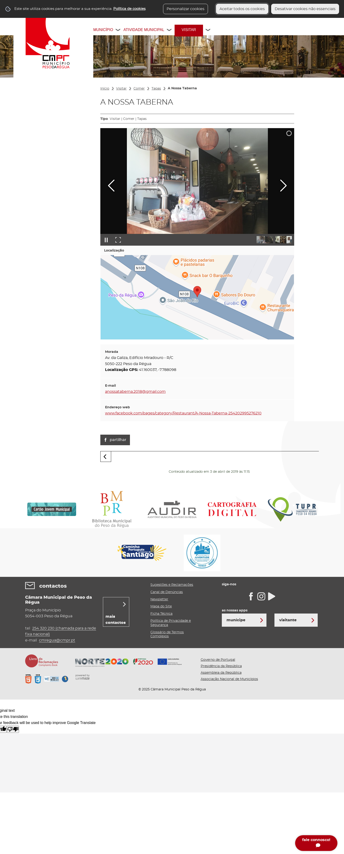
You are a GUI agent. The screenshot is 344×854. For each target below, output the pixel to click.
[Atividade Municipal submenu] (169, 30)
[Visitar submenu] (208, 30)
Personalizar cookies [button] (185, 9)
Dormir (31, 136)
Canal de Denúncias (166, 592)
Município (103, 30)
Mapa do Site (161, 606)
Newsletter (159, 599)
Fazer (30, 113)
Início (104, 88)
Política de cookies (129, 9)
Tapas (156, 88)
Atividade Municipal (143, 30)
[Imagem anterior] (111, 185)
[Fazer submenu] (88, 113)
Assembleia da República (221, 672)
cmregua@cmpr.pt (57, 640)
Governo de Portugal (218, 659)
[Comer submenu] (88, 123)
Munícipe (236, 620)
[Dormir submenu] (88, 136)
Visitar (189, 30)
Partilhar (118, 440)
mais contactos (116, 620)
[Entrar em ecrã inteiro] (118, 240)
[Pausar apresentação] (106, 240)
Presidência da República (221, 666)
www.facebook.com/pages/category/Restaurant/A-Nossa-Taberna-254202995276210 (183, 413)
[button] (265, 239)
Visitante (288, 620)
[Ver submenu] (88, 103)
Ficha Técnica (161, 613)
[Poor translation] (13, 729)
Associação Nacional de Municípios (229, 679)
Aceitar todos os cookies (242, 9)
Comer (31, 123)
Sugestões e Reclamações (171, 584)
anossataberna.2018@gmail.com (135, 392)
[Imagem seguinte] (283, 185)
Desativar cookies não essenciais (305, 9)
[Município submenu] (118, 30)
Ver (28, 103)
